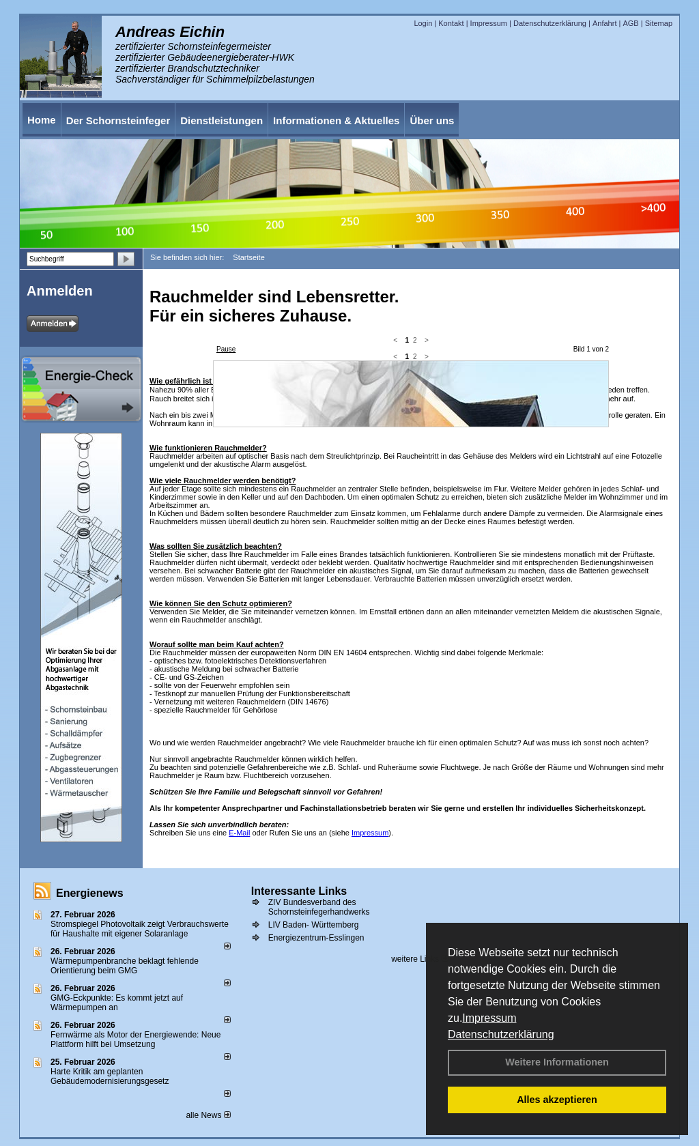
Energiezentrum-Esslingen (316, 938)
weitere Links (419, 959)
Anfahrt (604, 23)
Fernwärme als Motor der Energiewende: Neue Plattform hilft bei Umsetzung (135, 1039)
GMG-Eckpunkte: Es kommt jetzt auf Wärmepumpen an (117, 1002)
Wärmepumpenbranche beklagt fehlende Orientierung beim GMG (125, 965)
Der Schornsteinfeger (118, 120)
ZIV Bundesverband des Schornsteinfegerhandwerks (319, 907)
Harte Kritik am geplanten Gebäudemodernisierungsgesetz (110, 1076)
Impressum (489, 1018)
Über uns (432, 120)
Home (41, 120)
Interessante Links (299, 891)
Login (423, 23)
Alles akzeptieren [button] (557, 1099)
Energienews (90, 893)
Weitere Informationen (557, 1062)
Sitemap (658, 23)
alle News (208, 1115)
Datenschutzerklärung (501, 1034)
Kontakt (450, 23)
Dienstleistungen (221, 120)
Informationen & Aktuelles (336, 120)
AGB (630, 23)
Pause (226, 349)
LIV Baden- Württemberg (313, 925)
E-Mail (239, 833)
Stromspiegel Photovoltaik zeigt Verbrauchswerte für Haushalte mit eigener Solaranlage (140, 929)
